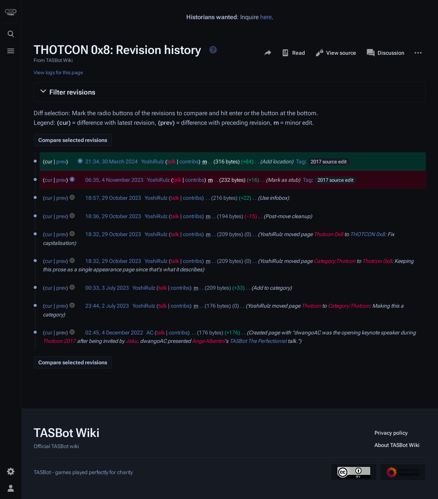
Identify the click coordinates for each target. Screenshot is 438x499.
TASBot (238, 341)
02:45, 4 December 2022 (114, 332)
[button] (229, 92)
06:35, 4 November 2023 (114, 180)
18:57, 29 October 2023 (113, 198)
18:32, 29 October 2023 (113, 234)
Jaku (131, 341)
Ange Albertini (208, 341)
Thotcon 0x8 (328, 234)
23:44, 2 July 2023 (107, 306)
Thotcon (311, 306)
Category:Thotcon (334, 261)
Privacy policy (391, 433)
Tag (300, 161)
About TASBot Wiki (397, 445)
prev (61, 161)
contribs (189, 161)
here (266, 17)
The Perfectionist (267, 341)
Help (213, 50)
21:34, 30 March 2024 (111, 161)
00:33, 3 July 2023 (107, 288)
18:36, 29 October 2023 (113, 216)
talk (171, 161)
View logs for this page (58, 72)
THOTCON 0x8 (367, 234)
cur (48, 180)
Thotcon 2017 (59, 341)
